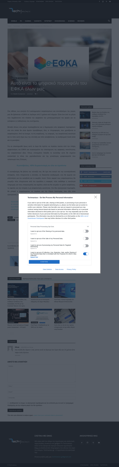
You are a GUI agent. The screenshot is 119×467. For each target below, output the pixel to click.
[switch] (86, 231)
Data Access (59, 269)
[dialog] (59, 233)
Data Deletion (47, 269)
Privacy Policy (71, 269)
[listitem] (59, 226)
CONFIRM (44, 262)
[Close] (96, 198)
